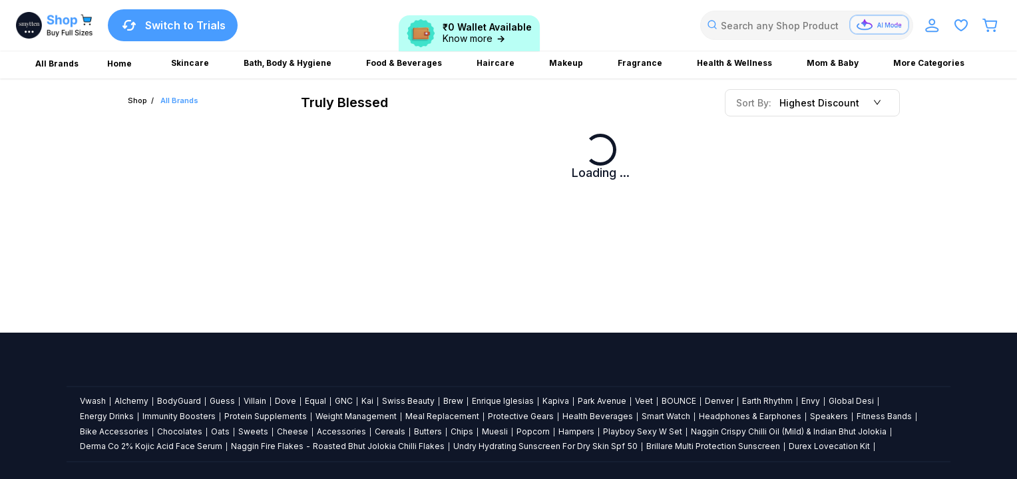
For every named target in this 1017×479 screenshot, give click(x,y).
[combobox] (806, 25)
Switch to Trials (173, 25)
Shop (137, 100)
